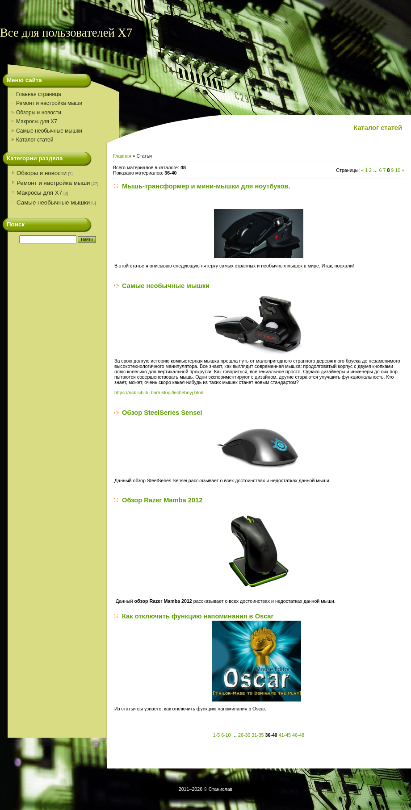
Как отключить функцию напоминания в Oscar (197, 616)
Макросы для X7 (39, 192)
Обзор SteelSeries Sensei (162, 412)
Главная (122, 156)
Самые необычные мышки (53, 202)
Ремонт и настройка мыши (53, 183)
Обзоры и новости (42, 173)
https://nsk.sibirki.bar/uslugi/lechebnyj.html (158, 392)
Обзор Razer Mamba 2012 (162, 500)
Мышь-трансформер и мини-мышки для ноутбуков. (206, 186)
